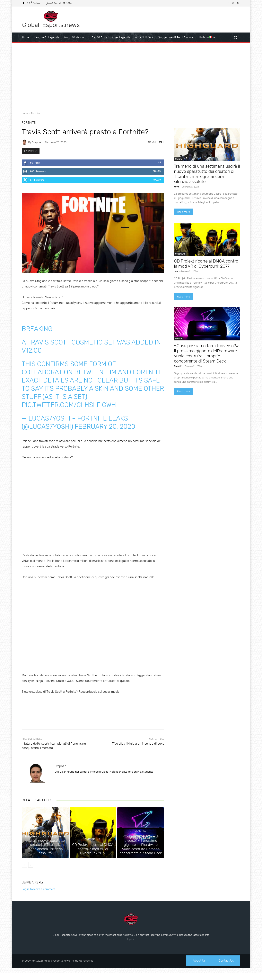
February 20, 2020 (105, 426)
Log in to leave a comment (38, 894)
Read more (183, 211)
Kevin (176, 186)
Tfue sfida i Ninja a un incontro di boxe (138, 743)
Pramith (178, 366)
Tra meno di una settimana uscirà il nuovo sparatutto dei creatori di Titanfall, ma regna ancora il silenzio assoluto (45, 852)
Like (159, 162)
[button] (235, 37)
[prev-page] (24, 869)
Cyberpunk (92, 845)
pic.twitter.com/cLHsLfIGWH (69, 405)
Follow (157, 171)
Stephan (37, 142)
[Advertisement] (131, 75)
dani (176, 271)
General (45, 842)
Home (25, 113)
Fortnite (35, 113)
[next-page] (30, 869)
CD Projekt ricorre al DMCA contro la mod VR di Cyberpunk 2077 (93, 854)
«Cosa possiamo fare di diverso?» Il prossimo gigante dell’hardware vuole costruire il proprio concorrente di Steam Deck (140, 850)
